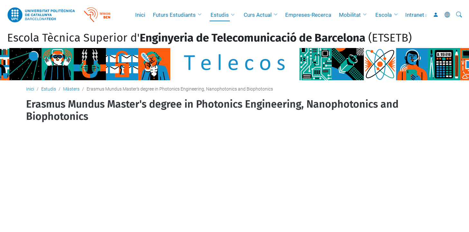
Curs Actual (258, 15)
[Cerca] (459, 15)
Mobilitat (350, 15)
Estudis (220, 15)
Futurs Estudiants (174, 15)
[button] (201, 15)
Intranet (414, 15)
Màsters (71, 89)
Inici (140, 15)
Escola (383, 15)
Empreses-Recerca (308, 15)
